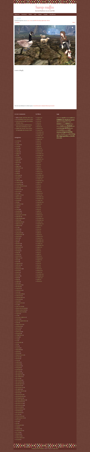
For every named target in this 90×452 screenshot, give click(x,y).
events (17, 209)
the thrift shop (19, 410)
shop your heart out (20, 355)
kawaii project (19, 268)
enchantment (19, 204)
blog (17, 164)
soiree (17, 360)
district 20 (18, 196)
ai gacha (17, 148)
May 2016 (39, 187)
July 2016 (39, 184)
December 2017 (40, 153)
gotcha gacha (18, 247)
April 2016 (39, 189)
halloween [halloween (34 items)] (58, 126)
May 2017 (39, 166)
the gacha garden (19, 394)
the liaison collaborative (20, 400)
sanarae (17, 348)
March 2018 (39, 148)
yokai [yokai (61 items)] (60, 138)
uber (17, 421)
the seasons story (19, 405)
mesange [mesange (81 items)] (61, 128)
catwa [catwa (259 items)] (59, 119)
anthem (17, 150)
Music (40, 14)
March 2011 (39, 268)
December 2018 (40, 132)
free (17, 227)
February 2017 (40, 171)
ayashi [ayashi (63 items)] (70, 118)
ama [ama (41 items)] (60, 117)
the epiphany (18, 389)
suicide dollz (18, 364)
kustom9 (18, 276)
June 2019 (39, 121)
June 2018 (39, 143)
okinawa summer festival (21, 310)
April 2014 (39, 232)
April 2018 (39, 146)
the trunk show (19, 412)
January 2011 (39, 272)
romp (17, 339)
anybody (17, 152)
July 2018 (39, 141)
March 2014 (39, 234)
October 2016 (39, 178)
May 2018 (39, 144)
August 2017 (39, 161)
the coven (18, 378)
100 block (18, 141)
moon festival (18, 299)
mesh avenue (18, 295)
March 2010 (39, 281)
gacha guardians (19, 234)
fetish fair (18, 220)
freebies (17, 229)
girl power (18, 243)
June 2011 (39, 263)
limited (17, 279)
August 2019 (39, 117)
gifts (17, 241)
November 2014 (40, 220)
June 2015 (39, 207)
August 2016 (39, 182)
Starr (17, 119)
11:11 (17, 143)
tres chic (18, 414)
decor (17, 193)
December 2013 (40, 240)
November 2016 (40, 177)
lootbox (17, 283)
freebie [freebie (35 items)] (64, 124)
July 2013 (39, 249)
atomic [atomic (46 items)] (67, 117)
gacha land (18, 236)
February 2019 (40, 128)
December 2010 (40, 274)
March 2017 (39, 170)
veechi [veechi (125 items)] (72, 136)
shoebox (17, 351)
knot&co (18, 272)
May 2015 (39, 209)
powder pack (18, 331)
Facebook (24, 14)
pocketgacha (18, 326)
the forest (18, 392)
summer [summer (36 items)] (66, 134)
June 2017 (39, 164)
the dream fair (19, 385)
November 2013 (40, 241)
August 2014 (39, 225)
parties (17, 322)
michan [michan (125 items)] (67, 128)
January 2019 (39, 130)
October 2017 (39, 157)
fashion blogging (19, 218)
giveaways (18, 245)
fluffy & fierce (19, 223)
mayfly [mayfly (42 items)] (58, 128)
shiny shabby (18, 349)
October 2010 (40, 277)
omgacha (18, 313)
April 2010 (39, 279)
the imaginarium (19, 398)
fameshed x (18, 213)
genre (17, 240)
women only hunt (19, 437)
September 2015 (40, 202)
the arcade (18, 371)
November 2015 (40, 198)
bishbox (17, 161)
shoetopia (18, 353)
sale (17, 344)
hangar (17, 252)
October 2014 (39, 222)
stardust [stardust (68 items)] (63, 134)
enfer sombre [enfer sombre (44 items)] (68, 121)
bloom (17, 170)
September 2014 (40, 223)
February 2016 (40, 193)
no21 (17, 304)
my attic (17, 301)
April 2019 (39, 125)
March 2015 (39, 213)
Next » (74, 22)
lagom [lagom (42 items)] (73, 126)
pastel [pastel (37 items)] (67, 130)
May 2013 (39, 252)
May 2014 (39, 231)
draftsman (18, 198)
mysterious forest (19, 303)
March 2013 (39, 256)
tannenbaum (18, 369)
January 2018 (39, 152)
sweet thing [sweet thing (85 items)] (71, 134)
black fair (18, 162)
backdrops (18, 159)
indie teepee (18, 265)
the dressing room (20, 387)
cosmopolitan (18, 184)
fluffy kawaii (18, 225)
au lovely (17, 157)
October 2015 (39, 200)
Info (35, 14)
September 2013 (40, 245)
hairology (18, 250)
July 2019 (39, 119)
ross (17, 340)
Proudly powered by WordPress (38, 448)
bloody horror (19, 168)
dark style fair (19, 189)
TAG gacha (18, 367)
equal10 (17, 205)
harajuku (18, 254)
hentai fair (18, 256)
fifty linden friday (19, 222)
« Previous (17, 22)
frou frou (18, 231)
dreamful (18, 200)
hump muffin (45, 7)
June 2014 (39, 229)
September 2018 (40, 137)
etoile (17, 207)
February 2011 (40, 270)
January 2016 (39, 195)
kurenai (17, 274)
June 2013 (39, 250)
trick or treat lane (19, 416)
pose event (18, 328)
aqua (17, 155)
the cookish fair (19, 376)
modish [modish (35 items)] (58, 130)
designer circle (19, 195)
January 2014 (39, 238)
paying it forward (19, 324)
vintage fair (18, 428)
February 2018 (40, 150)
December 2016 (40, 175)
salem (17, 346)
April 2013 (39, 254)
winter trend (18, 436)
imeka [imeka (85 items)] (62, 126)
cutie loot (18, 187)
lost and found (19, 285)
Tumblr (46, 14)
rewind (17, 337)
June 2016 (39, 186)
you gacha (18, 439)
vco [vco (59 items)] (69, 136)
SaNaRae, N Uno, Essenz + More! (26, 119)
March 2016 (39, 191)
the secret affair (19, 407)
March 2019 (39, 126)
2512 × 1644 (30, 20)
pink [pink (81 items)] (69, 130)
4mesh (17, 146)
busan (17, 178)
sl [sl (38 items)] (60, 134)
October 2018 (39, 135)
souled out (18, 362)
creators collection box (20, 186)
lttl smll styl (18, 286)
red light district (19, 335)
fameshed (18, 211)
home (17, 259)
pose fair (18, 330)
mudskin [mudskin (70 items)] (61, 130)
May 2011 (39, 265)
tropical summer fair (20, 418)
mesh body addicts (19, 297)
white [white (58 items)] (58, 138)
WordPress (53, 14)
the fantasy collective (20, 391)
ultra (17, 423)
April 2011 (39, 267)
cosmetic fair (18, 182)
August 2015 (39, 204)
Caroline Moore (55, 448)
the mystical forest (19, 401)
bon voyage (18, 175)
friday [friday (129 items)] (68, 124)
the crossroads (19, 380)
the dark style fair (19, 383)
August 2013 (39, 247)
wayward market (19, 430)
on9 (17, 315)
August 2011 (39, 259)
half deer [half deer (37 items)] (71, 124)
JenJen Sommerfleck (20, 121)
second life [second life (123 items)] (69, 132)
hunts (17, 261)
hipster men (18, 258)
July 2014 (39, 227)
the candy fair (19, 373)
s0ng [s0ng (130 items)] (63, 132)
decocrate (18, 191)
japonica (17, 267)
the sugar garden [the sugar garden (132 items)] (62, 136)
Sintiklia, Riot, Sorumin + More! (25, 130)
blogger (17, 166)
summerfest (18, 366)
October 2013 (39, 243)
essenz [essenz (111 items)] (59, 124)
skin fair (17, 358)
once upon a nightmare (21, 317)
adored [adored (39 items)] (58, 117)
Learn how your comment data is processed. (43, 106)
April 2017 (39, 168)
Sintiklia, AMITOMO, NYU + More (26, 117)
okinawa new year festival (21, 308)
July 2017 (39, 162)
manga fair (18, 288)
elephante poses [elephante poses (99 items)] (70, 120)
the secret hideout (19, 409)
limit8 (17, 277)
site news (18, 357)
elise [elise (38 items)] (61, 121)
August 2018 (39, 139)
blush (17, 171)
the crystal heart (19, 382)
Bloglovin (17, 14)
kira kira (17, 270)
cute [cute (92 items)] (63, 120)
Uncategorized (19, 425)
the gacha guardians (20, 396)
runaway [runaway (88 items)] (59, 132)
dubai (17, 202)
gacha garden (19, 232)
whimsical (18, 434)
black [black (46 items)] (74, 117)
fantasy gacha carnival (20, 214)
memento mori (19, 290)
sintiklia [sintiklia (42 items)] (58, 134)
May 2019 (39, 123)
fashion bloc (18, 216)
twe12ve (17, 419)
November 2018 (40, 134)
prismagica (18, 333)
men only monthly (19, 294)
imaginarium (18, 263)
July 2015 (39, 205)
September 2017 (40, 159)
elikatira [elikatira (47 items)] (58, 122)
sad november (19, 342)
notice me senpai (19, 306)
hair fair (17, 249)
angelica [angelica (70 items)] (63, 118)
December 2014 (40, 218)
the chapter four (19, 374)
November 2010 (40, 276)
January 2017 (39, 173)
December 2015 (40, 196)
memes (17, 292)
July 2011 (39, 261)
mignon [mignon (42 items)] (71, 128)
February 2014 (40, 236)
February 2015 (40, 214)
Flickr (30, 14)
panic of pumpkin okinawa (21, 321)
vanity (17, 427)
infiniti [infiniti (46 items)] (65, 126)
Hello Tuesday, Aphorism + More (42, 20)
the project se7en (19, 403)
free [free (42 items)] (62, 124)
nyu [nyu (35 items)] (64, 130)
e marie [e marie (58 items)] (64, 122)
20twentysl (18, 144)
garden (17, 238)
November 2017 (40, 155)
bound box (18, 177)
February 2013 (40, 258)
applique (17, 153)
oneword (18, 319)
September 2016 (40, 180)
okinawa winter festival (20, 312)
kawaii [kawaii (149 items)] (69, 126)
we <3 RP (18, 432)
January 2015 (39, 216)
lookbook (18, 281)
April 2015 (39, 211)
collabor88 (18, 180)
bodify (17, 173)
